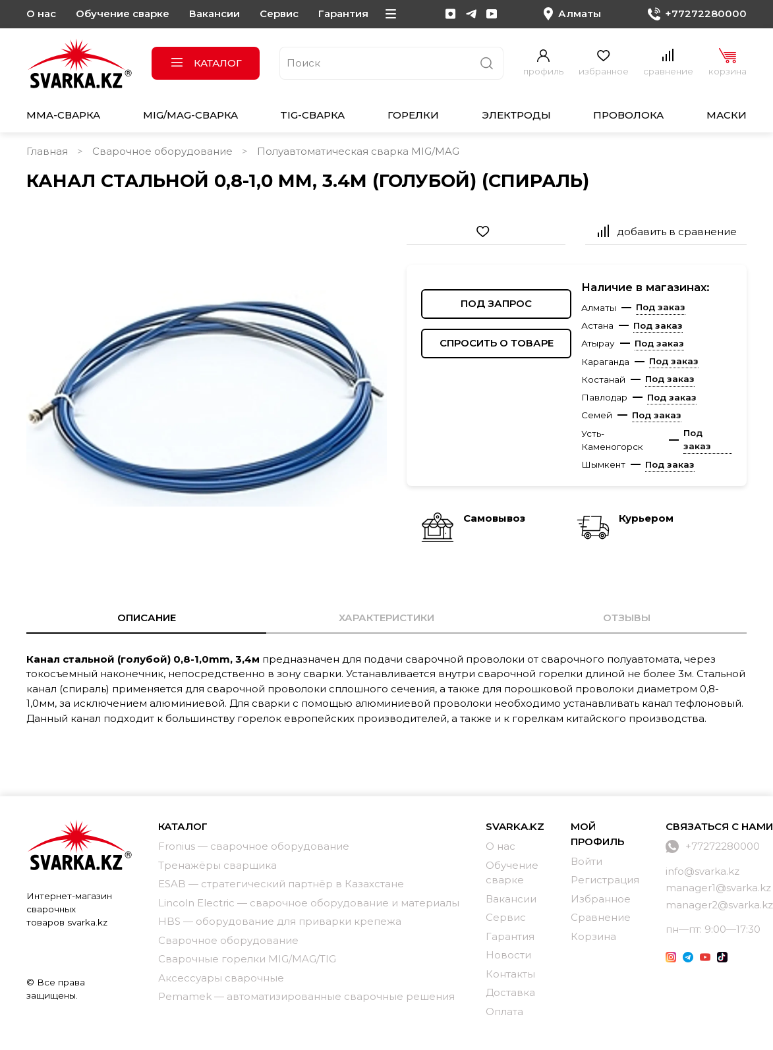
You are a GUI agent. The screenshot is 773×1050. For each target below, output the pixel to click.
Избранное (601, 899)
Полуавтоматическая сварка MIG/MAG (358, 151)
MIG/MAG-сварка (190, 115)
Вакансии (214, 13)
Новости (508, 955)
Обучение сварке (122, 13)
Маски (726, 115)
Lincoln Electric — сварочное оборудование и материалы (308, 903)
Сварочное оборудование (162, 151)
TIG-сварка (312, 115)
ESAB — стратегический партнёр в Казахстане (281, 883)
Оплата (504, 1011)
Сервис (279, 13)
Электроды (516, 115)
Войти (586, 861)
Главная (47, 151)
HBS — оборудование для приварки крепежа (279, 921)
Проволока (628, 115)
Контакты (510, 974)
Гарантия (343, 13)
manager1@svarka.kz (718, 887)
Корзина (593, 936)
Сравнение (601, 917)
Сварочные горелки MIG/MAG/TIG (247, 959)
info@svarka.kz (702, 871)
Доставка (510, 992)
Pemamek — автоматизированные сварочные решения (306, 996)
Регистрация (605, 879)
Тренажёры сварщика (217, 865)
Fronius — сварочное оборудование (253, 846)
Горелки (413, 115)
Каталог (206, 62)
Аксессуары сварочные (221, 978)
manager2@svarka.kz (719, 904)
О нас (41, 13)
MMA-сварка (63, 115)
